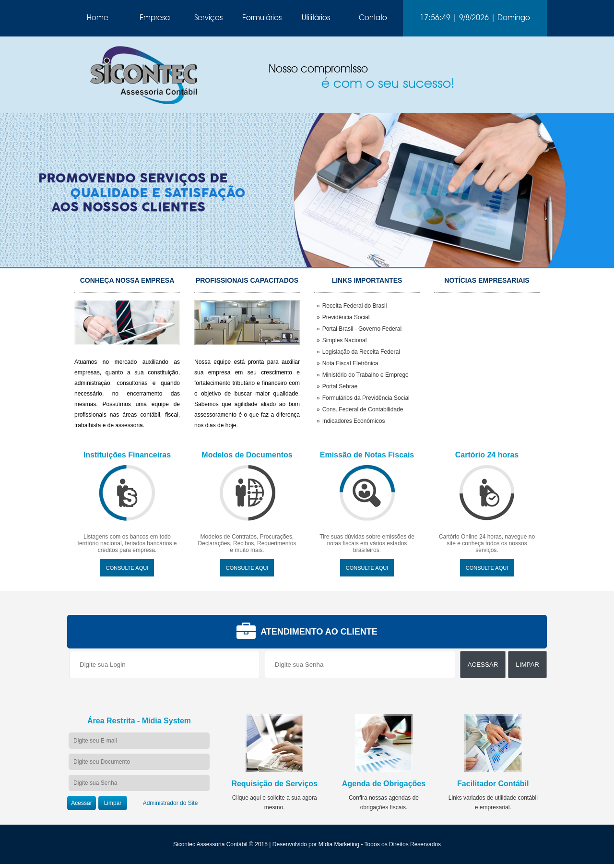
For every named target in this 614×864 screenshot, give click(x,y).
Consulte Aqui (127, 568)
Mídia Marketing (339, 844)
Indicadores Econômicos (353, 421)
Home (97, 18)
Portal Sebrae (339, 386)
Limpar (527, 664)
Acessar (483, 664)
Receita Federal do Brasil (354, 305)
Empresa (155, 18)
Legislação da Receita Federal (361, 351)
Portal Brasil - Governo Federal (361, 328)
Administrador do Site (170, 803)
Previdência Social (346, 317)
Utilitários (316, 18)
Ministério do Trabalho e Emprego (365, 375)
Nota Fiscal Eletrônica (350, 363)
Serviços (208, 18)
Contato (373, 18)
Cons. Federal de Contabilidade (362, 409)
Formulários (262, 18)
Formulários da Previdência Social (366, 398)
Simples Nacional (344, 340)
